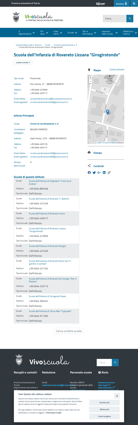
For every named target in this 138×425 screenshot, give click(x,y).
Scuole (70, 32)
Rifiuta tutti (104, 409)
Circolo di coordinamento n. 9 (65, 44)
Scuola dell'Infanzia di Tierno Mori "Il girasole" (50, 311)
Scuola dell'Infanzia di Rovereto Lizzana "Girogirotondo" (47, 230)
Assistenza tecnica (106, 382)
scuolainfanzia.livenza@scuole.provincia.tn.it (51, 98)
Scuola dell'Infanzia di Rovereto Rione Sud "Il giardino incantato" (50, 262)
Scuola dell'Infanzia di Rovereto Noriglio (47, 246)
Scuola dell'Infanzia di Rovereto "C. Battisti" (49, 198)
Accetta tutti (104, 402)
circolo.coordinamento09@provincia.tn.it (49, 102)
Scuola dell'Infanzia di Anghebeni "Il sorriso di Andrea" (50, 182)
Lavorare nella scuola (107, 32)
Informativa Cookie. (54, 412)
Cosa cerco (56, 32)
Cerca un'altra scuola (69, 331)
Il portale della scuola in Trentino (28, 44)
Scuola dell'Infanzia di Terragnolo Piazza (47, 296)
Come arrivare (117, 69)
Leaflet (99, 142)
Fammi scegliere (104, 416)
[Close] (117, 395)
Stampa (98, 153)
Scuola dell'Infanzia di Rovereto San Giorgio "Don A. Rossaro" (53, 280)
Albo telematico (106, 387)
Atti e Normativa (88, 32)
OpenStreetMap (110, 142)
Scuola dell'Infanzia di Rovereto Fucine (47, 213)
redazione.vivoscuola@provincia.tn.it (58, 385)
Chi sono (42, 32)
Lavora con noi (23, 62)
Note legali (104, 385)
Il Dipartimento (25, 32)
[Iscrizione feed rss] (134, 3)
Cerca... (109, 18)
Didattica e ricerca (128, 32)
